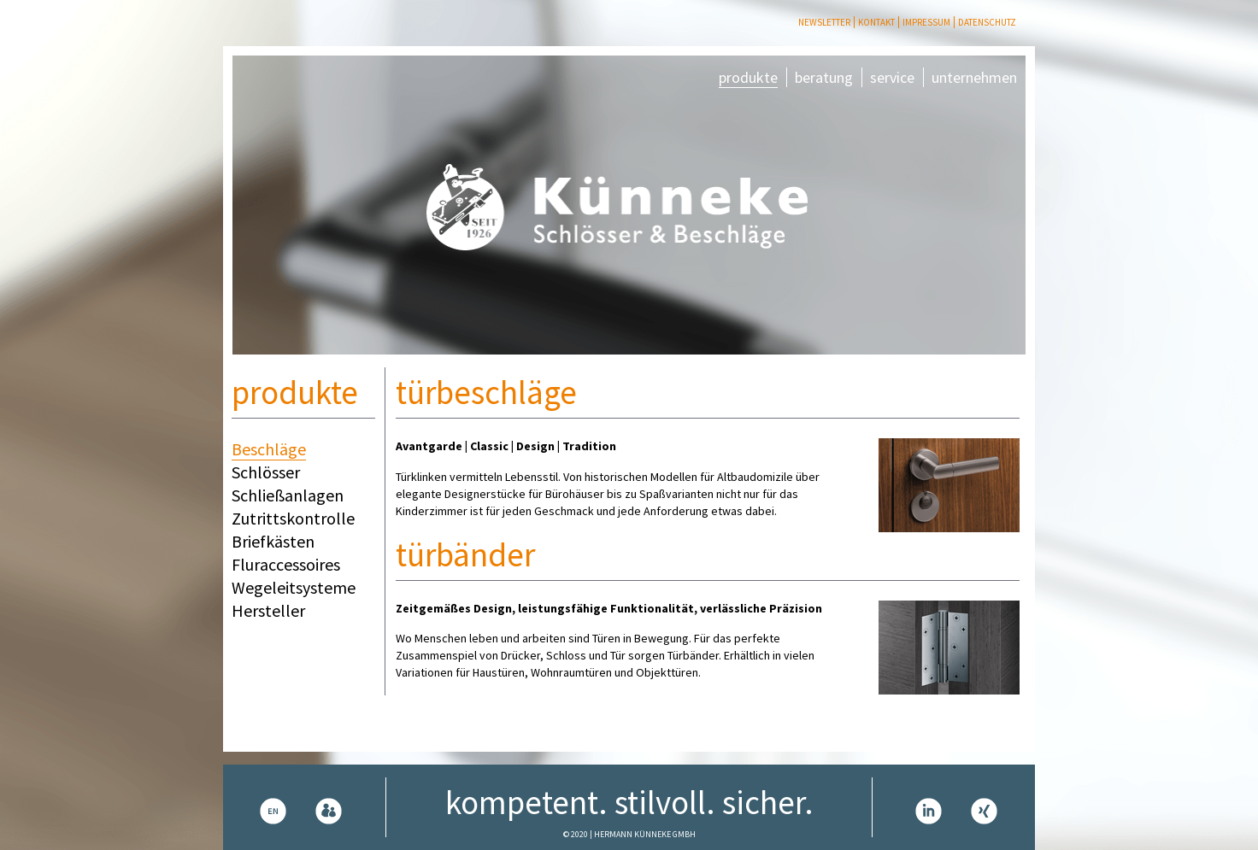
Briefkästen (273, 541)
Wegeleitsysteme (294, 587)
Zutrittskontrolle (293, 518)
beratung (824, 77)
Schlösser (266, 472)
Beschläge (269, 449)
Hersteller (268, 610)
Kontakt (876, 22)
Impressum (926, 22)
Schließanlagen (288, 495)
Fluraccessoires (286, 564)
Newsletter (824, 22)
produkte (748, 77)
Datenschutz (987, 22)
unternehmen (974, 77)
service (892, 77)
